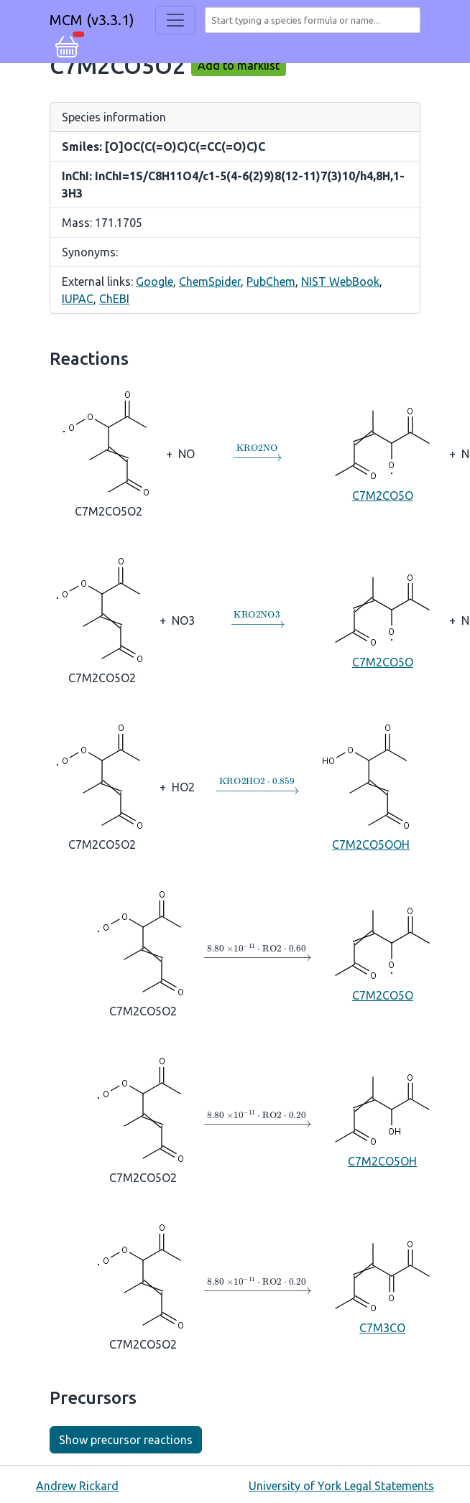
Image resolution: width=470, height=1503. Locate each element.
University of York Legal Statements (341, 1485)
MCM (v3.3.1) (92, 19)
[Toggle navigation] (175, 20)
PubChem (270, 281)
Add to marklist (239, 65)
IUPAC (77, 298)
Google (154, 281)
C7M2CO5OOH (370, 786)
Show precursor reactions (126, 1439)
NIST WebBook (340, 281)
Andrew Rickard (77, 1485)
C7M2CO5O (382, 453)
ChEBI (114, 298)
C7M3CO (382, 1285)
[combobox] (315, 20)
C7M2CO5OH (382, 1119)
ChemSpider (210, 281)
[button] (66, 44)
